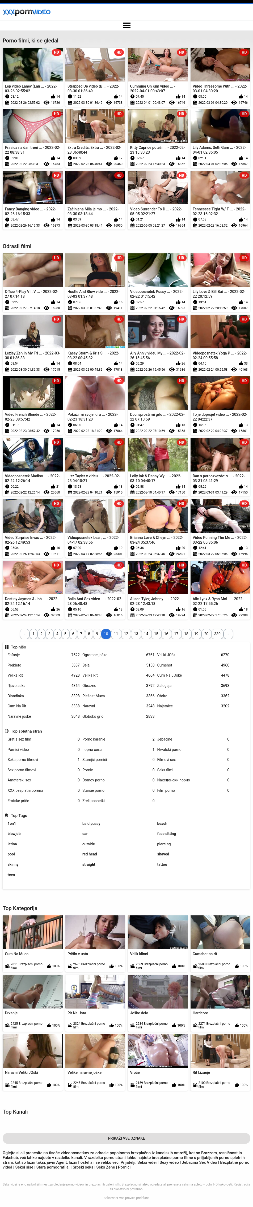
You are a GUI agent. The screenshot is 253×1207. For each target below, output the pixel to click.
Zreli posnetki (118, 801)
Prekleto (43, 665)
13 (136, 634)
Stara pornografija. (53, 1167)
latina (12, 844)
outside (88, 844)
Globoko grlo (118, 716)
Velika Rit (43, 675)
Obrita (193, 696)
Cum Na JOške (193, 675)
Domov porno (118, 780)
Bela (118, 665)
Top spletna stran (26, 731)
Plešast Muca (118, 696)
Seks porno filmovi (43, 760)
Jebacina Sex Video (199, 1162)
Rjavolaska (43, 685)
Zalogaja (193, 685)
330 (217, 634)
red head (89, 854)
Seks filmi (193, 770)
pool (11, 854)
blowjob (13, 834)
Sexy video (169, 1162)
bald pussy (91, 823)
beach (162, 823)
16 (166, 634)
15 (156, 634)
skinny (12, 864)
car (85, 834)
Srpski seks (83, 1167)
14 (146, 634)
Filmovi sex (193, 760)
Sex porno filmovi (43, 770)
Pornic (118, 770)
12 (126, 634)
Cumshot (193, 665)
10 (106, 634)
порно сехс (118, 749)
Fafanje (43, 655)
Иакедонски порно (193, 780)
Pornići (124, 1167)
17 (176, 634)
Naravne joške (43, 716)
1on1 (11, 823)
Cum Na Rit (43, 706)
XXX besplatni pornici (43, 790)
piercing (164, 844)
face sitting (166, 834)
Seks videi (111, 1198)
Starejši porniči (118, 760)
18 (186, 634)
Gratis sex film (43, 739)
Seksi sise (24, 1167)
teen (11, 875)
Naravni (118, 706)
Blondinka (43, 696)
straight (88, 864)
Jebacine (193, 739)
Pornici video (43, 749)
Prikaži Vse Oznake (126, 1138)
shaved (163, 854)
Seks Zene (105, 1167)
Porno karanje (118, 739)
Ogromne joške (118, 655)
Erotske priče (43, 801)
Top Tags (19, 815)
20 (206, 634)
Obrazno (118, 685)
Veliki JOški (193, 655)
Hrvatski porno (193, 749)
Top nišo (18, 647)
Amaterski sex (43, 780)
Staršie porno (118, 790)
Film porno (193, 790)
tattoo (162, 864)
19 (196, 634)
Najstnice (193, 706)
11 (116, 634)
